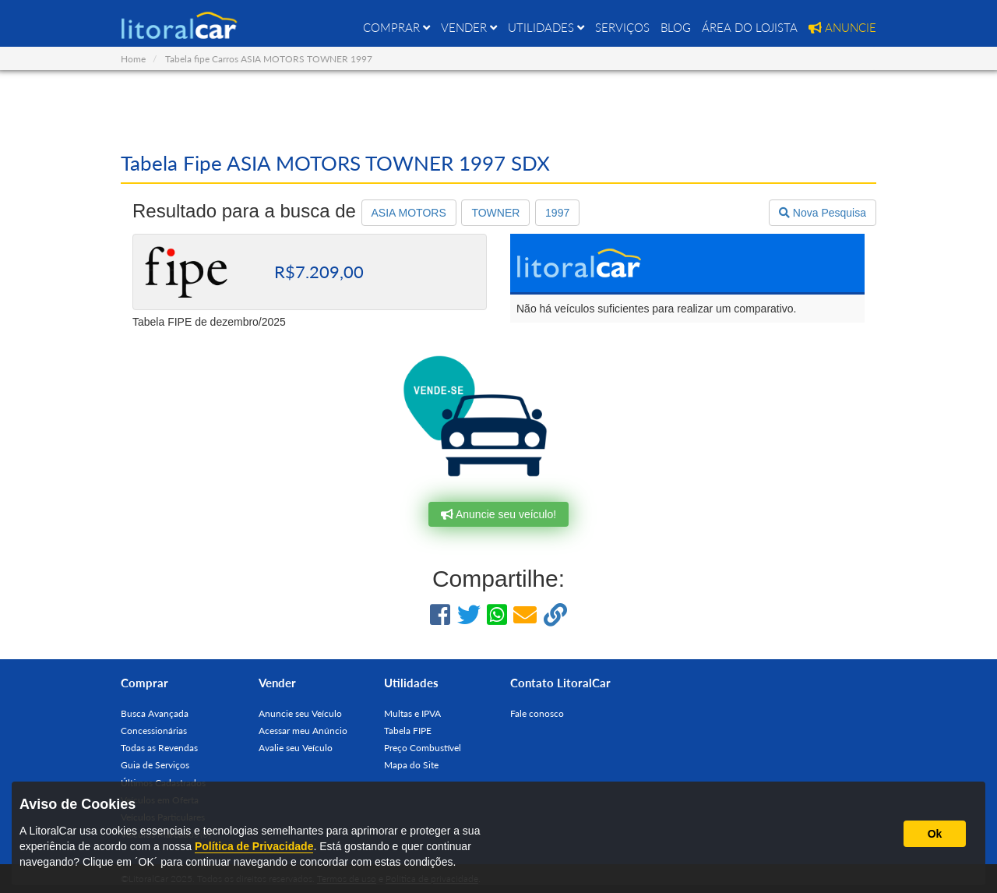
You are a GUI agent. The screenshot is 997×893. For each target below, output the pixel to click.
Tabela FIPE (408, 730)
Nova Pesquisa (822, 212)
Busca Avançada (154, 713)
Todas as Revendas (159, 748)
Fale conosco (537, 713)
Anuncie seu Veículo (300, 713)
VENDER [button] (469, 27)
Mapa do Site (411, 765)
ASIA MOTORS (409, 212)
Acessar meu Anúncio (303, 730)
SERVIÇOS (622, 27)
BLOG (676, 27)
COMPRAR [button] (396, 27)
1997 (557, 212)
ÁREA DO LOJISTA (750, 27)
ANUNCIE (842, 27)
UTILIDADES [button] (546, 27)
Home (133, 59)
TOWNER (495, 212)
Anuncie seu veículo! (498, 514)
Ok (935, 834)
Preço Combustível (422, 748)
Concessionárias (154, 730)
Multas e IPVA (412, 713)
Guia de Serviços (155, 765)
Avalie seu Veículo (296, 748)
